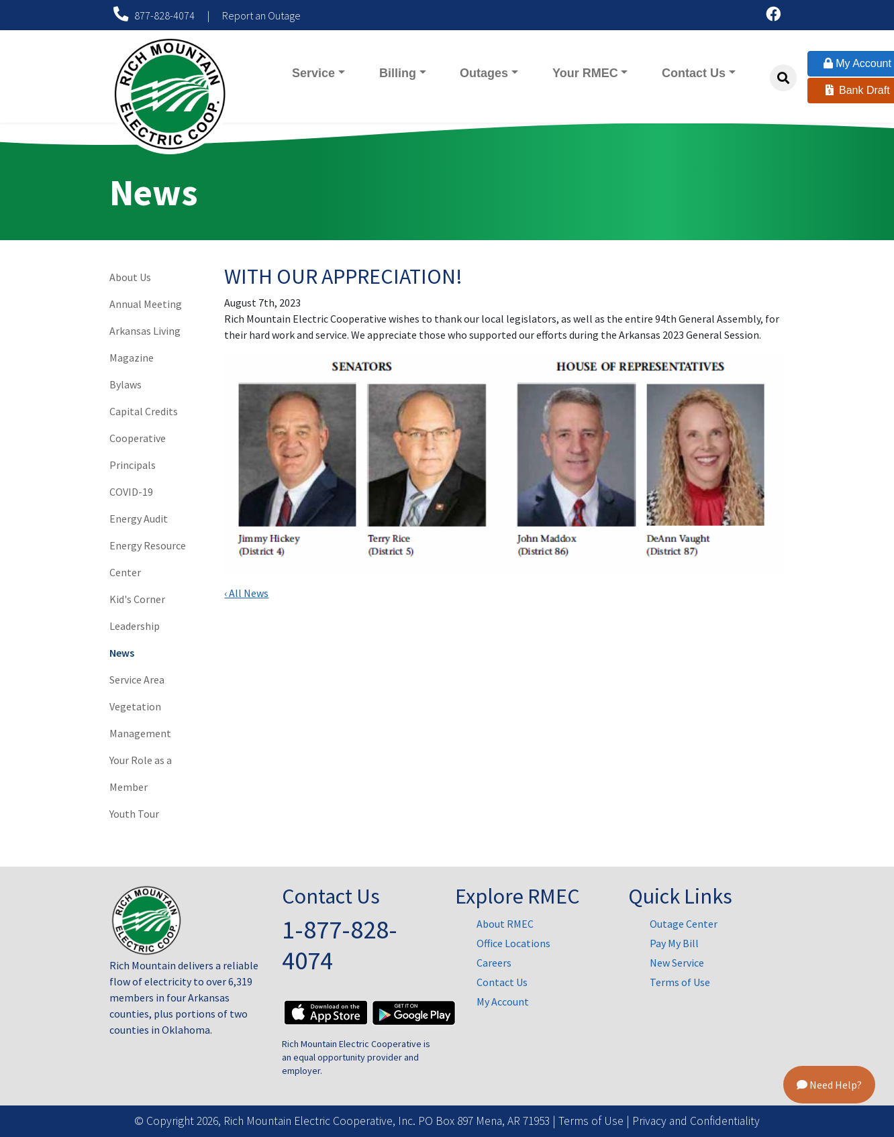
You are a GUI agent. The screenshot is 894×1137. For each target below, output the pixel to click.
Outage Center (683, 923)
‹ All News (246, 593)
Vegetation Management (140, 720)
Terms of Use (680, 982)
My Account (503, 1001)
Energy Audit (138, 518)
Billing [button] (397, 73)
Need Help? (829, 1084)
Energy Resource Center (147, 559)
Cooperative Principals (137, 451)
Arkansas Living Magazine (145, 344)
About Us (130, 277)
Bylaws (125, 384)
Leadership (134, 626)
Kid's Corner (137, 599)
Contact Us (502, 982)
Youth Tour (134, 813)
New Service (677, 962)
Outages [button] (484, 73)
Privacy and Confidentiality (696, 1121)
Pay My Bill (674, 943)
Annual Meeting (145, 304)
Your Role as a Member (140, 773)
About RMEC (505, 923)
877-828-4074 (155, 15)
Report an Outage (261, 15)
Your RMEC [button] (592, 72)
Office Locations (513, 943)
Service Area (136, 679)
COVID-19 (131, 491)
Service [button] (313, 73)
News (121, 652)
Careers (494, 962)
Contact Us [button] (694, 73)
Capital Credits (143, 411)
